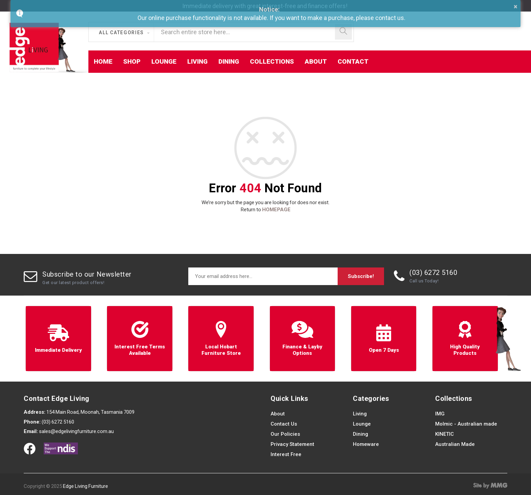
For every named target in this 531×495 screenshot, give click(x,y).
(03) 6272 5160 (433, 272)
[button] (123, 32)
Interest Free (286, 454)
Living (197, 61)
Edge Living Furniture (85, 486)
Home (103, 61)
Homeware (366, 444)
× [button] (515, 6)
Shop (132, 61)
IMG (440, 414)
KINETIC (444, 434)
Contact (353, 61)
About (316, 61)
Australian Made (455, 444)
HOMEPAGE (276, 210)
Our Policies (285, 434)
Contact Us (284, 424)
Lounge (163, 61)
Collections (272, 61)
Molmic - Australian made (466, 424)
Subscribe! (361, 276)
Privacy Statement (292, 444)
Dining (228, 61)
